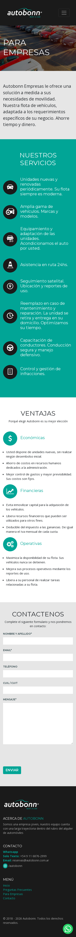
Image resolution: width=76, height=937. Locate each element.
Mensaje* (9, 699)
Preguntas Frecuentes (17, 890)
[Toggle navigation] (64, 13)
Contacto (9, 898)
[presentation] (34, 755)
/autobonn (15, 866)
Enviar (12, 770)
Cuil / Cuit (10, 683)
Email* (7, 650)
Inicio (6, 885)
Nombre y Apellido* (17, 633)
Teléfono (10, 666)
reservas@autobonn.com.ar (31, 860)
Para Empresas (13, 894)
